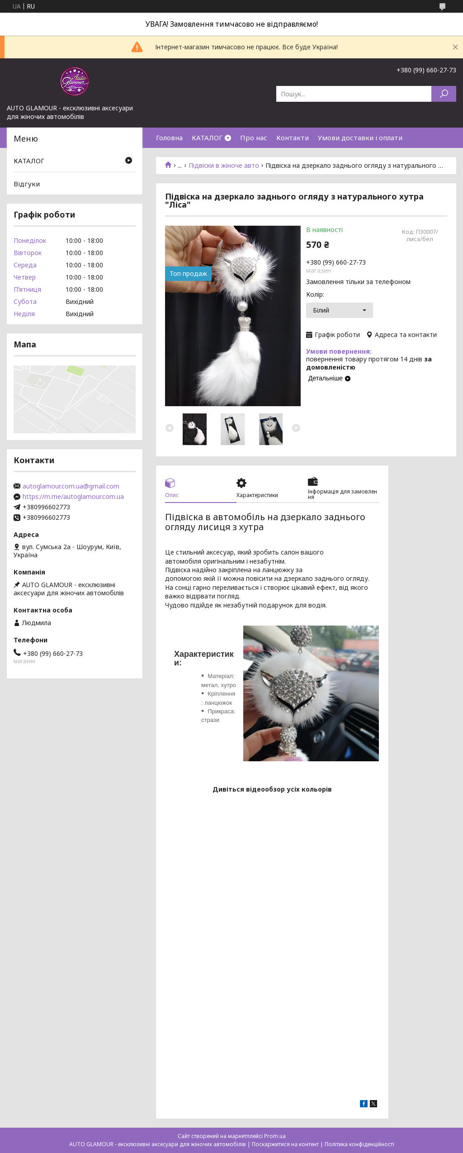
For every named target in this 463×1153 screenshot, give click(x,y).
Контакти (292, 137)
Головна (169, 137)
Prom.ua (275, 1136)
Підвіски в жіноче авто (224, 165)
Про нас (253, 137)
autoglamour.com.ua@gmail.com (71, 486)
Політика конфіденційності (359, 1144)
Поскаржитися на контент (285, 1144)
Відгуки (27, 183)
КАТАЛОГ (207, 137)
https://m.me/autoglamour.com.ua (73, 497)
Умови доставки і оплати (360, 137)
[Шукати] (443, 94)
